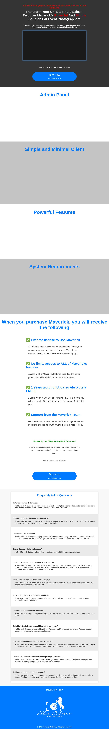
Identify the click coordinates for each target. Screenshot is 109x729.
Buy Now (54, 76)
